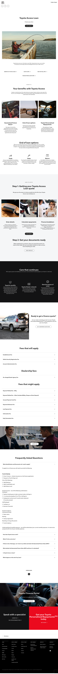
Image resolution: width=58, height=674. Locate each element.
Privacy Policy (25, 671)
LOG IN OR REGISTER (29, 603)
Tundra (22, 652)
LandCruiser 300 (15, 664)
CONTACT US (34, 446)
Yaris (3, 646)
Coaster (22, 654)
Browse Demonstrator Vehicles (33, 651)
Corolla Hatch (4, 648)
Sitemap (21, 671)
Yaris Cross (14, 646)
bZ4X (13, 654)
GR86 (3, 654)
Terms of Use (30, 671)
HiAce (22, 650)
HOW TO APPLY (27, 71)
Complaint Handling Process (37, 671)
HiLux (22, 646)
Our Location (52, 646)
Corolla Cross (14, 648)
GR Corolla (4, 659)
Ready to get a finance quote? (43, 316)
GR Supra (4, 657)
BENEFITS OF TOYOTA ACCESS (10, 71)
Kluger (13, 657)
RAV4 (13, 652)
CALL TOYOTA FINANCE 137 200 (14, 622)
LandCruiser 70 (24, 648)
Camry (3, 652)
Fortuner (13, 659)
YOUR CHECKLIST (29, 250)
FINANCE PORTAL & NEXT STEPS (29, 75)
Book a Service (42, 646)
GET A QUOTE (29, 25)
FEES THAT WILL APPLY (42, 71)
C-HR (13, 650)
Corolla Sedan (4, 650)
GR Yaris (3, 661)
